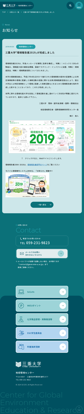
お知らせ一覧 (14, 12)
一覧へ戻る (42, 204)
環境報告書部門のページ (37, 164)
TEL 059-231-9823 (23, 380)
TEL (42, 241)
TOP (4, 12)
